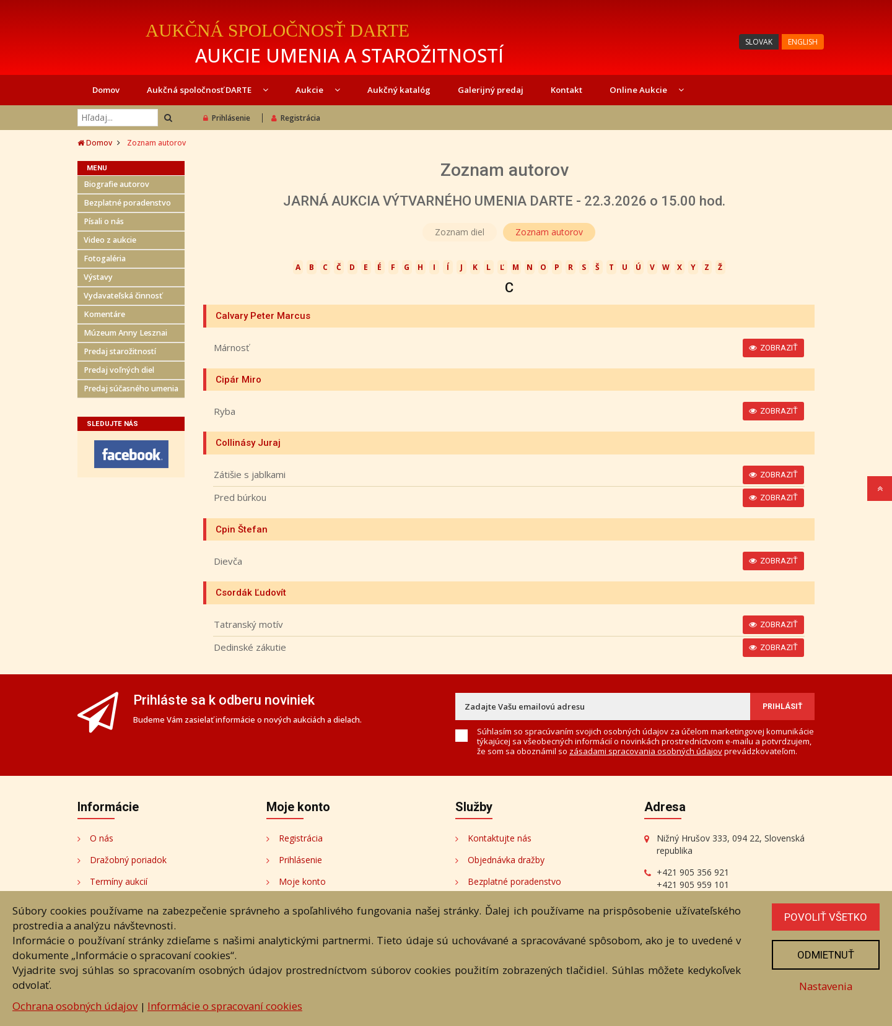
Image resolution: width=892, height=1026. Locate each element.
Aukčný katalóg (399, 89)
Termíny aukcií (118, 881)
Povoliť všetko (825, 917)
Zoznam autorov (549, 232)
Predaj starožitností (120, 351)
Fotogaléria (105, 258)
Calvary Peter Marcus (263, 315)
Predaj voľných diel (119, 370)
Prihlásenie (226, 118)
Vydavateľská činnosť (123, 295)
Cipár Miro (238, 379)
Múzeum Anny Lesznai (125, 333)
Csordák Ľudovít (251, 592)
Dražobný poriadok (128, 860)
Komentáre (104, 314)
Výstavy (98, 277)
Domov (106, 89)
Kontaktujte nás (499, 838)
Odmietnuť (825, 955)
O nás (101, 838)
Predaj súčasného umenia (131, 388)
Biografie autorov (116, 184)
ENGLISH (803, 42)
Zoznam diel (459, 232)
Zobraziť (773, 347)
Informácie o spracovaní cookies (224, 1006)
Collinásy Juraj (248, 442)
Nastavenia (825, 986)
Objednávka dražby (506, 860)
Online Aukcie (647, 89)
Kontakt (566, 89)
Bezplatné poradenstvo (127, 203)
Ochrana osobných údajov (75, 1006)
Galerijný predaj (490, 89)
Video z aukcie (110, 240)
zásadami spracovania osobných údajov (645, 751)
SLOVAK (758, 42)
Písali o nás (104, 221)
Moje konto (302, 881)
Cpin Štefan (242, 529)
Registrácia (295, 118)
